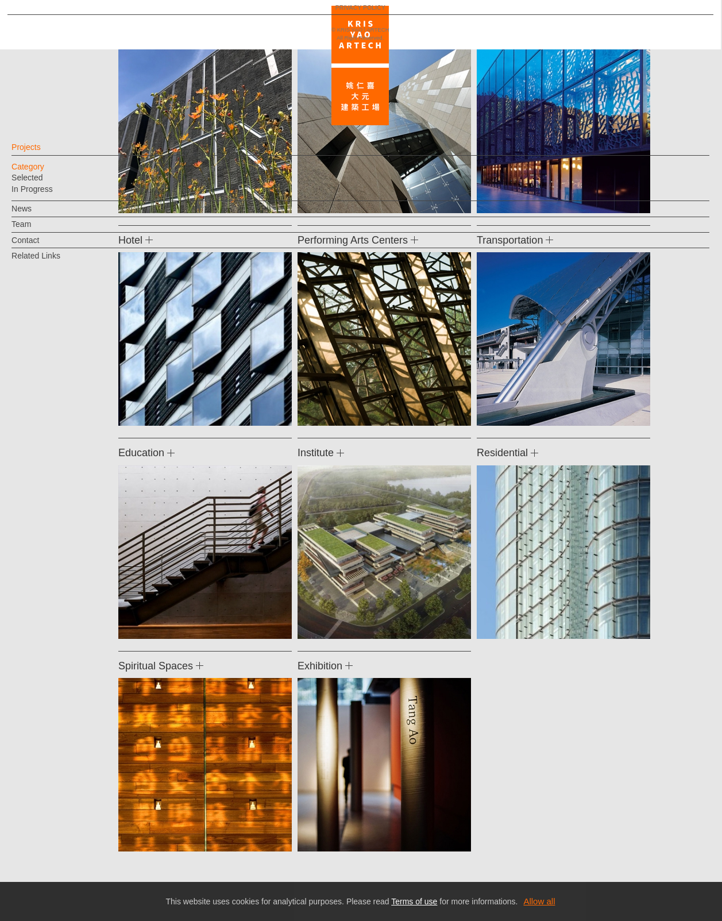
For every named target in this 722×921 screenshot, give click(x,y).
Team (40, 229)
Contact (44, 246)
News (40, 214)
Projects (45, 152)
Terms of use (414, 901)
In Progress (51, 194)
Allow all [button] (539, 901)
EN (78, 727)
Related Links (54, 261)
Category (46, 172)
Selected (45, 183)
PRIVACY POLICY (59, 761)
